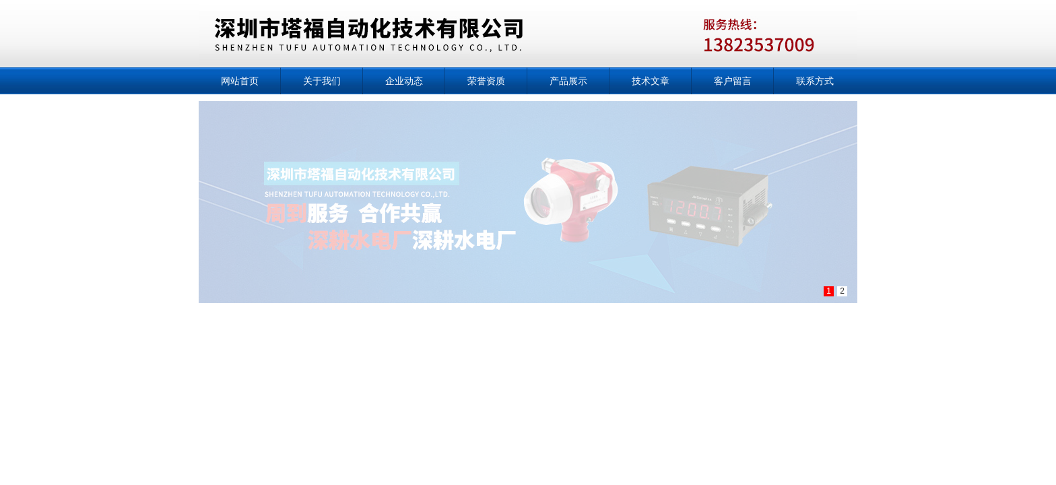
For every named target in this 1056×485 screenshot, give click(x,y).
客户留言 (733, 80)
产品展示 (568, 80)
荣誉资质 (486, 80)
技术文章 (650, 80)
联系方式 (815, 80)
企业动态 (404, 80)
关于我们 (322, 80)
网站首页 (240, 80)
